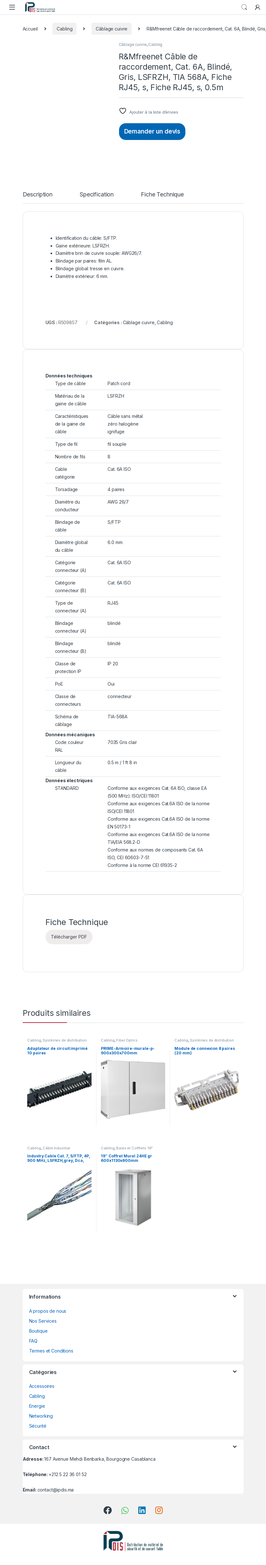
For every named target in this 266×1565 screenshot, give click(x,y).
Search (244, 7)
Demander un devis (152, 131)
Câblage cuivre (111, 28)
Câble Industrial (56, 1148)
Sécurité (37, 1426)
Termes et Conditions (51, 1350)
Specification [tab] (97, 195)
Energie (37, 1406)
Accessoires (41, 1386)
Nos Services (43, 1321)
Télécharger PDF (69, 936)
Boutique (38, 1331)
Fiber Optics (126, 1040)
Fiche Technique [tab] (162, 195)
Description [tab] (37, 195)
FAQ (33, 1341)
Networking (41, 1416)
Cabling (64, 28)
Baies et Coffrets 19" (134, 1148)
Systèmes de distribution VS (56, 1042)
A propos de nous (48, 1311)
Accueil (30, 28)
